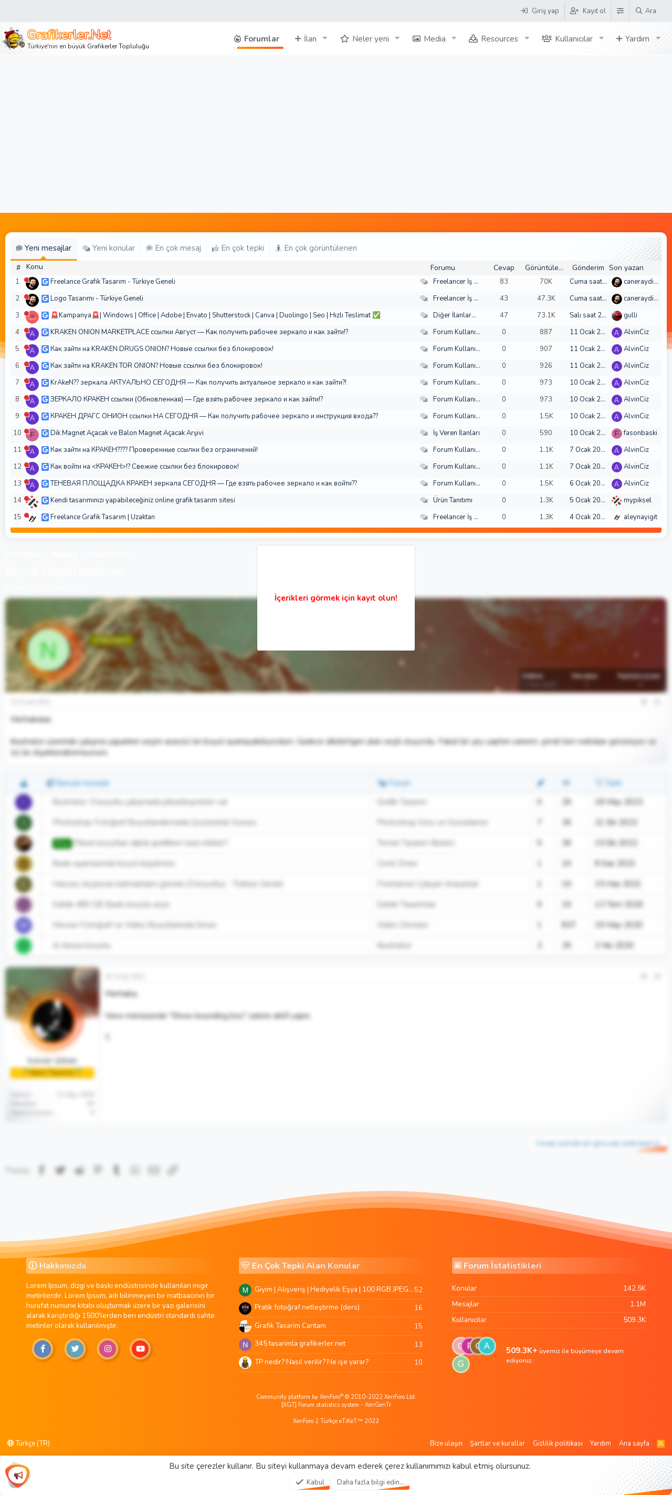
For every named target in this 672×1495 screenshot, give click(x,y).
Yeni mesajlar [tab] (43, 248)
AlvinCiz (636, 332)
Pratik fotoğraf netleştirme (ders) (307, 1307)
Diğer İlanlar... (454, 315)
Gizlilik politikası (558, 1443)
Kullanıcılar (574, 39)
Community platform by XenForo (336, 1397)
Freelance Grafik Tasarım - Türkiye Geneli (112, 281)
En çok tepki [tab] (238, 248)
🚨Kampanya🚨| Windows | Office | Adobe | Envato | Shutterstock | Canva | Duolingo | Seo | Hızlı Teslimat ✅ (215, 315)
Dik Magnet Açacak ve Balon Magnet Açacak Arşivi (127, 433)
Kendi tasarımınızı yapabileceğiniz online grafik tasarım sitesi (142, 500)
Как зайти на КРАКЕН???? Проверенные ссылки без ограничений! (154, 450)
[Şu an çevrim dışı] (26, 280)
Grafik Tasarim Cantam (290, 1326)
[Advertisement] (336, 134)
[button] (325, 38)
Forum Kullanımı (458, 332)
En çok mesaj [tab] (173, 248)
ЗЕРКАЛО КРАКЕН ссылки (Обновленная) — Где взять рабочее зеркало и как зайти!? (186, 399)
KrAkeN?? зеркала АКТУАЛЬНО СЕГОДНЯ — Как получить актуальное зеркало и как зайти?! (198, 382)
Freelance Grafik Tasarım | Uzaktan (102, 517)
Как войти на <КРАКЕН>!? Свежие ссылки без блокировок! (144, 466)
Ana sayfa (634, 1443)
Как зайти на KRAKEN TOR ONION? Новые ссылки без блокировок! (156, 365)
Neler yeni (370, 39)
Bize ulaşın (446, 1443)
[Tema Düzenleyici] (620, 11)
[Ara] (645, 11)
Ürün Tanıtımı (452, 500)
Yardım (637, 39)
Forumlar (261, 39)
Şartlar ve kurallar (497, 1443)
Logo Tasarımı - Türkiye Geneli (96, 298)
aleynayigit (640, 517)
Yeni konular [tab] (108, 248)
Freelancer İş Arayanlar (468, 281)
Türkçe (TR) (28, 1443)
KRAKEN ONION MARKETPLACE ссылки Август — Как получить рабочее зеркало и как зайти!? (199, 332)
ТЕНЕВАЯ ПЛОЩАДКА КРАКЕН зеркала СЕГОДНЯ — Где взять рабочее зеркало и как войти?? (203, 483)
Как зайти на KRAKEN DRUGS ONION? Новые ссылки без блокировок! (162, 349)
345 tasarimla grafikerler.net (300, 1343)
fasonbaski (640, 433)
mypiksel (638, 500)
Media (435, 39)
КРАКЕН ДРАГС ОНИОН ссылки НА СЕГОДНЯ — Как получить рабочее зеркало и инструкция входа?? (214, 416)
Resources (499, 39)
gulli (630, 315)
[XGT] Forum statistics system (336, 1405)
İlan (310, 39)
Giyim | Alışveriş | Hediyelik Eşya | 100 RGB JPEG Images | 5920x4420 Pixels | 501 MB (334, 1289)
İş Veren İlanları (456, 433)
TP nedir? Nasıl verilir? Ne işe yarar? (312, 1362)
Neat (20, 588)
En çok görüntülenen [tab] (316, 248)
